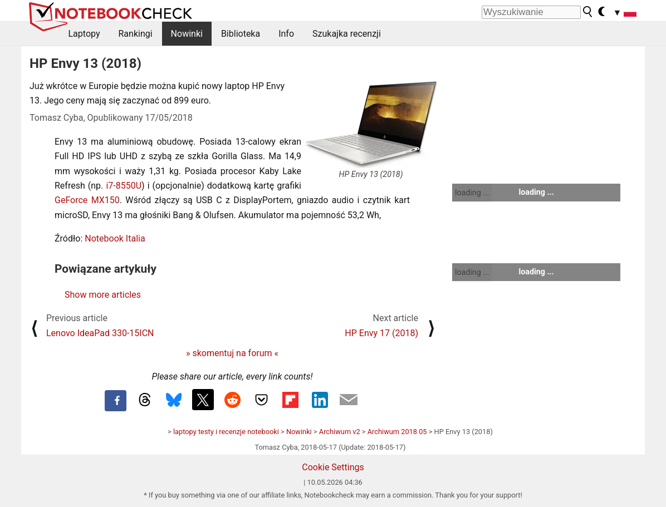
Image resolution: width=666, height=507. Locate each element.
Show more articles (103, 294)
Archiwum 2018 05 (397, 431)
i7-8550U (123, 185)
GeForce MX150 (87, 200)
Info (286, 33)
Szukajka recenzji (346, 33)
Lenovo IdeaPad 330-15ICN (100, 333)
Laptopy (84, 33)
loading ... (472, 192)
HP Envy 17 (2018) (381, 333)
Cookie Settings (333, 467)
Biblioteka (240, 33)
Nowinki (187, 33)
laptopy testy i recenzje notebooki (226, 431)
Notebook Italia (115, 238)
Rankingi (135, 33)
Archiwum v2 (339, 431)
